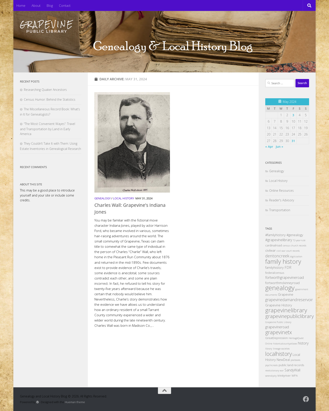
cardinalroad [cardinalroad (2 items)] (273, 245)
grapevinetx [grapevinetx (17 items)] (278, 332)
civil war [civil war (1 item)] (281, 250)
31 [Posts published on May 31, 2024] (293, 141)
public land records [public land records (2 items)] (291, 365)
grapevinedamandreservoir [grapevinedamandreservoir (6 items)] (289, 299)
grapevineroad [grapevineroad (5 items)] (277, 326)
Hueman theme (75, 402)
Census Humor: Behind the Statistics (49, 99)
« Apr (269, 146)
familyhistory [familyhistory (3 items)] (274, 267)
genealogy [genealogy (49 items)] (279, 287)
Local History (123, 198)
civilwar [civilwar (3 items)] (270, 250)
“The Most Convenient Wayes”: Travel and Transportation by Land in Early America (47, 129)
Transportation (279, 210)
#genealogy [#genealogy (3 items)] (295, 235)
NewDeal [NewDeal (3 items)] (283, 359)
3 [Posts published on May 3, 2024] (293, 115)
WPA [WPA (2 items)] (295, 376)
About (36, 5)
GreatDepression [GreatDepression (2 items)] (276, 338)
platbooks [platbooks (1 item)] (295, 360)
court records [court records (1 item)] (293, 250)
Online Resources (281, 190)
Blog (50, 5)
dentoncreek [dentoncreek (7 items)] (277, 255)
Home (20, 5)
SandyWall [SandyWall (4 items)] (292, 370)
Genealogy (102, 198)
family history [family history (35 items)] (283, 261)
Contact (65, 5)
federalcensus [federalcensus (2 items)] (274, 273)
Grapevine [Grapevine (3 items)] (285, 294)
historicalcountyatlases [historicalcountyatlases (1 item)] (285, 343)
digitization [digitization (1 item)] (296, 256)
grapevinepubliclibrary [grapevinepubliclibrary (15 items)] (289, 316)
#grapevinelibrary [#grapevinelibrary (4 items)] (278, 239)
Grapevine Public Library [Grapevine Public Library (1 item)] (278, 322)
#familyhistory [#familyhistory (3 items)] (275, 235)
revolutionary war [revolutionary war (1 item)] (274, 370)
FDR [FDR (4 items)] (288, 267)
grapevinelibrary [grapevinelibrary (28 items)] (286, 310)
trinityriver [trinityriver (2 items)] (284, 376)
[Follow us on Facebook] (306, 399)
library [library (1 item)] (268, 348)
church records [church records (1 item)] (298, 245)
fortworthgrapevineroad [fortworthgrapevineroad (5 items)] (284, 277)
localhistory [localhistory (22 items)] (278, 353)
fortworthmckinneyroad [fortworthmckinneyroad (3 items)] (282, 283)
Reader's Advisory (281, 200)
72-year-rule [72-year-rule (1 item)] (299, 240)
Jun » (279, 146)
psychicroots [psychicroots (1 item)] (271, 365)
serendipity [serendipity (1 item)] (271, 375)
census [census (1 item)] (286, 245)
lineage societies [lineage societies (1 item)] (281, 348)
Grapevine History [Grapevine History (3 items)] (278, 305)
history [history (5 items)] (303, 343)
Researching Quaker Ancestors (45, 90)
